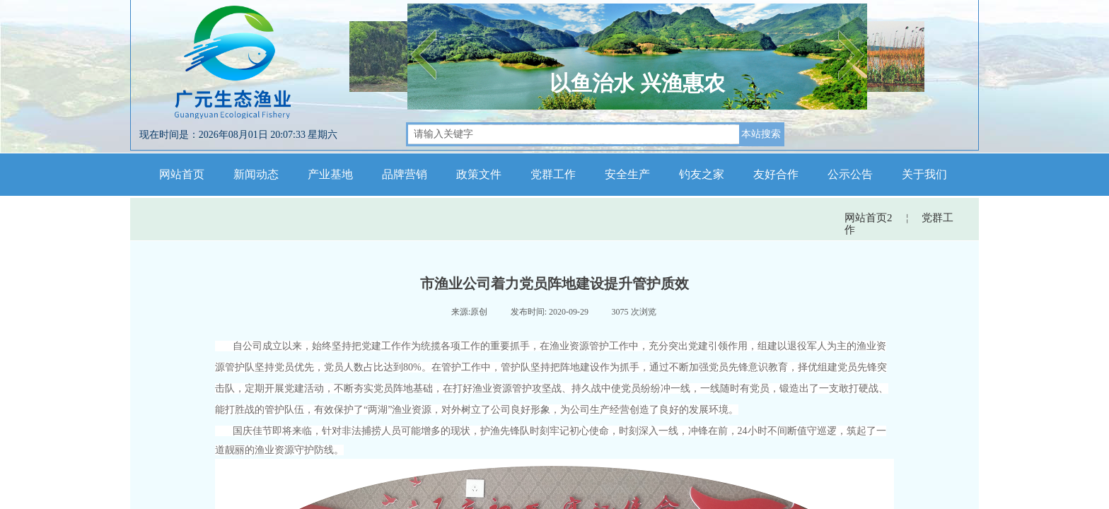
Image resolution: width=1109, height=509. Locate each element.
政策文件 (478, 174)
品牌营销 (404, 174)
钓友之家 (701, 174)
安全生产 (627, 174)
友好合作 (776, 174)
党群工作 (553, 174)
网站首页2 (868, 217)
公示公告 (850, 174)
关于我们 (924, 174)
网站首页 (181, 174)
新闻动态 (256, 174)
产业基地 (330, 174)
